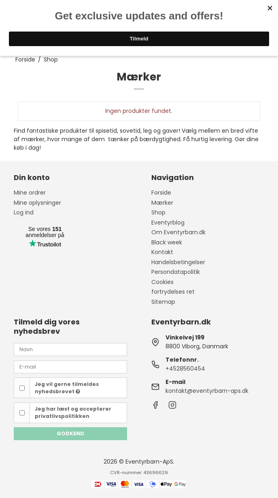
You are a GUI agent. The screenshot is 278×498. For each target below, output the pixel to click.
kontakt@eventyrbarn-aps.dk (207, 391)
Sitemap (163, 302)
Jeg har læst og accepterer (73, 412)
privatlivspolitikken (62, 416)
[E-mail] (70, 366)
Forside (161, 193)
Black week (166, 242)
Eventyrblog (168, 222)
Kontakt (162, 252)
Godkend (70, 433)
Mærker (162, 203)
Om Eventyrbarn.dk (178, 232)
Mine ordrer (30, 193)
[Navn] (70, 349)
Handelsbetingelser (178, 262)
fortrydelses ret (173, 292)
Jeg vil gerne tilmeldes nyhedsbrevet (67, 388)
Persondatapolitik (175, 272)
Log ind (24, 212)
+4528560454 (185, 368)
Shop (158, 212)
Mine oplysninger (37, 203)
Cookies (162, 282)
